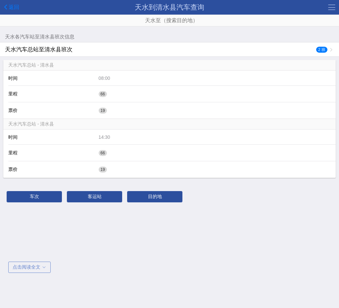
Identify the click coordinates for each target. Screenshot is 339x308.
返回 (10, 7)
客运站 (95, 196)
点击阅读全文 (29, 267)
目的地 (155, 196)
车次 (34, 196)
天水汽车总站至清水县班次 (166, 49)
